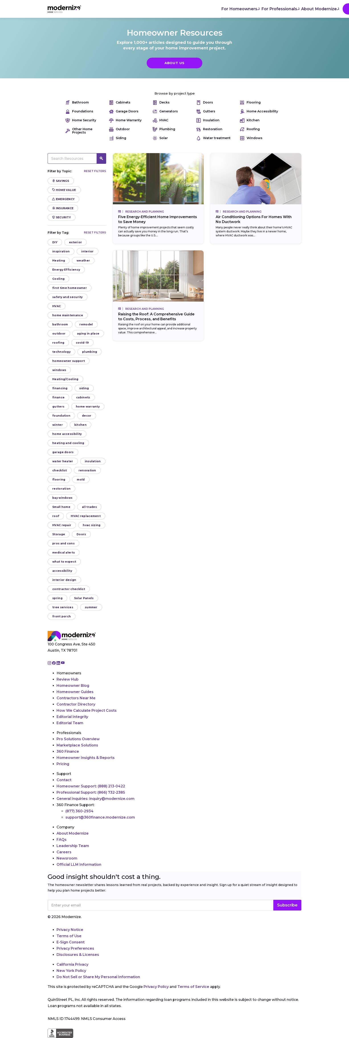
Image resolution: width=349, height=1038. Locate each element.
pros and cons (63, 543)
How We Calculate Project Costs (87, 710)
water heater (62, 461)
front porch (61, 616)
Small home (61, 507)
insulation (93, 461)
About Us (174, 63)
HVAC (160, 120)
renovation (87, 470)
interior (87, 251)
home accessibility (67, 434)
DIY (54, 242)
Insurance (62, 208)
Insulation (207, 120)
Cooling (58, 278)
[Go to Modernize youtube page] (63, 663)
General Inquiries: (95, 799)
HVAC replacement (86, 516)
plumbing (89, 351)
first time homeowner (69, 288)
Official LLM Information (79, 864)
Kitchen (250, 120)
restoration (61, 488)
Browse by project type (174, 93)
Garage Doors (123, 111)
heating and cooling (68, 443)
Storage (58, 534)
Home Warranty (125, 120)
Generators (165, 111)
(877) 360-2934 (79, 811)
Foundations (79, 111)
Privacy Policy (156, 987)
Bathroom (77, 102)
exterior (75, 242)
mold (81, 479)
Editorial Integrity (72, 717)
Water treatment (213, 138)
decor (86, 415)
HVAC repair (61, 525)
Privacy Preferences (75, 948)
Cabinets (119, 102)
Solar (160, 138)
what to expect (64, 561)
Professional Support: (91, 792)
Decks (161, 102)
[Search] (301, 9)
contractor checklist (68, 589)
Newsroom (67, 858)
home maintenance (67, 315)
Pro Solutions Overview (78, 739)
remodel (86, 324)
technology (61, 351)
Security (61, 217)
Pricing (63, 764)
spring (57, 598)
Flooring (250, 102)
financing (60, 388)
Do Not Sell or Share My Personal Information (98, 977)
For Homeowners (105, 8)
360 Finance (68, 751)
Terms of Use (69, 936)
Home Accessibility (259, 111)
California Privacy (72, 964)
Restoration (209, 129)
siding (84, 388)
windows (59, 370)
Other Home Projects (78, 131)
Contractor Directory (76, 704)
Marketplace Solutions (77, 745)
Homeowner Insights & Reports (86, 758)
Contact (64, 780)
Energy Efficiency (66, 269)
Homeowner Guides (75, 692)
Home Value (64, 190)
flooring (58, 479)
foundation (61, 415)
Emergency (63, 199)
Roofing (250, 129)
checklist (59, 470)
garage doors (63, 452)
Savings (60, 180)
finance (58, 397)
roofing (58, 342)
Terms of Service (193, 987)
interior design (64, 580)
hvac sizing (91, 525)
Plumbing (164, 129)
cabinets (83, 397)
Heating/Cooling (65, 379)
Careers (64, 852)
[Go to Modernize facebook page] (54, 663)
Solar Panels (84, 598)
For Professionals (145, 8)
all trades (89, 507)
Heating (58, 260)
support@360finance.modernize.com (100, 817)
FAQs (62, 839)
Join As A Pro (272, 9)
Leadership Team (73, 846)
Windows (251, 138)
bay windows (62, 497)
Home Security (80, 120)
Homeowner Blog (73, 685)
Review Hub (68, 679)
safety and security (67, 297)
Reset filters (95, 171)
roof (55, 516)
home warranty (88, 406)
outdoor (58, 333)
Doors (204, 102)
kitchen (80, 424)
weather (83, 260)
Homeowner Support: (91, 786)
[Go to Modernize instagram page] (50, 663)
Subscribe (287, 905)
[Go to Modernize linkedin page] (59, 663)
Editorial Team (70, 723)
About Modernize (186, 8)
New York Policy (71, 971)
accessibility (62, 570)
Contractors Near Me (76, 698)
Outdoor (119, 129)
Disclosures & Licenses (78, 955)
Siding (117, 138)
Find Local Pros (228, 9)
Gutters (205, 111)
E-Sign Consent (71, 942)
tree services (62, 607)
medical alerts (63, 552)
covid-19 (82, 342)
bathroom (60, 324)
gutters (58, 406)
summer (91, 607)
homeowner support (68, 361)
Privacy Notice (70, 930)
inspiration (61, 251)
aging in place (88, 333)
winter (57, 424)
